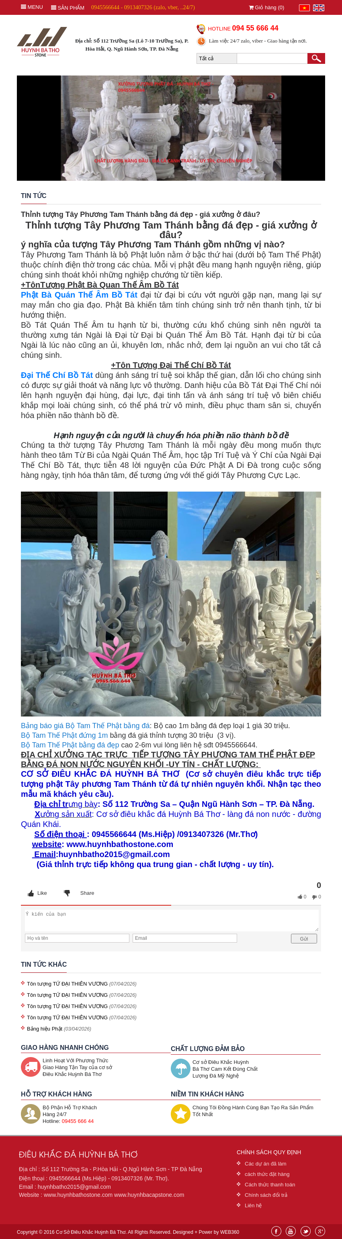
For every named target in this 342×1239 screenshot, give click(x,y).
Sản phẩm (67, 8)
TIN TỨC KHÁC (44, 964)
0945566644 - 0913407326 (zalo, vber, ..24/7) (143, 7)
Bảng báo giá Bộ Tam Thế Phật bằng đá (85, 726)
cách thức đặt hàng (267, 1174)
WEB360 (229, 1232)
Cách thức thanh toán (270, 1185)
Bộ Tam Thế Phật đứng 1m (64, 735)
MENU (32, 7)
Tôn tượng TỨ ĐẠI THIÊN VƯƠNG (67, 984)
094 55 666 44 (255, 28)
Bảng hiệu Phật (45, 1029)
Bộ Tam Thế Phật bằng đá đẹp (70, 745)
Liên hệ (253, 1205)
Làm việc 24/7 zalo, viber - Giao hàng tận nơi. (258, 41)
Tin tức (34, 195)
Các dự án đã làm (266, 1164)
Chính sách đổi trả (266, 1195)
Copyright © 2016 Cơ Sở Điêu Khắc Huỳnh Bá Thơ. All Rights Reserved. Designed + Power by (128, 1232)
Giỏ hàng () (267, 7)
